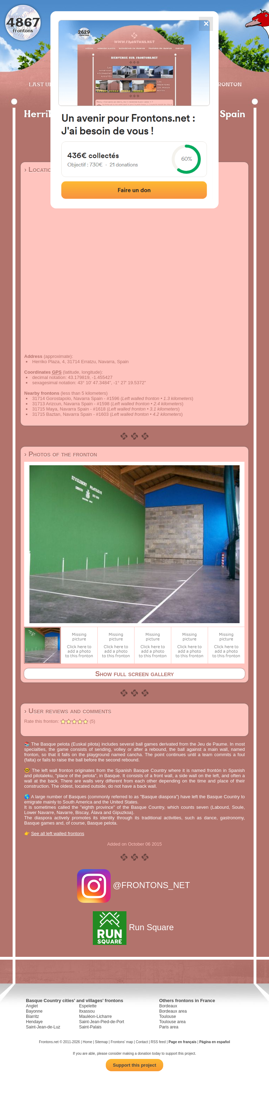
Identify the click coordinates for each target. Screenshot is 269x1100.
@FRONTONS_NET (134, 885)
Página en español (214, 1042)
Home (87, 1042)
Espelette (88, 1006)
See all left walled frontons (57, 833)
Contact (142, 1042)
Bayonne (34, 1011)
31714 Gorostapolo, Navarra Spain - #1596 (75, 398)
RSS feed (158, 1042)
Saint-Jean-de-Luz (43, 1027)
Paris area (168, 1027)
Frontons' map (122, 1042)
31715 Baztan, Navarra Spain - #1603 (70, 414)
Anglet (32, 1006)
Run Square (134, 927)
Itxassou (87, 1011)
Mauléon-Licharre (95, 1016)
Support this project (134, 1065)
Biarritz (32, 1016)
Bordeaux (168, 1006)
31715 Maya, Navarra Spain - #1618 (69, 409)
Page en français (182, 1042)
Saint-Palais (90, 1027)
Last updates (50, 84)
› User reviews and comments (67, 711)
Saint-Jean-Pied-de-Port (101, 1021)
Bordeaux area (173, 1011)
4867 (23, 22)
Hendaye (34, 1021)
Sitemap (101, 1042)
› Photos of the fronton (60, 454)
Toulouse (167, 1016)
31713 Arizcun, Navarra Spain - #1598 (70, 403)
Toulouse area (172, 1021)
